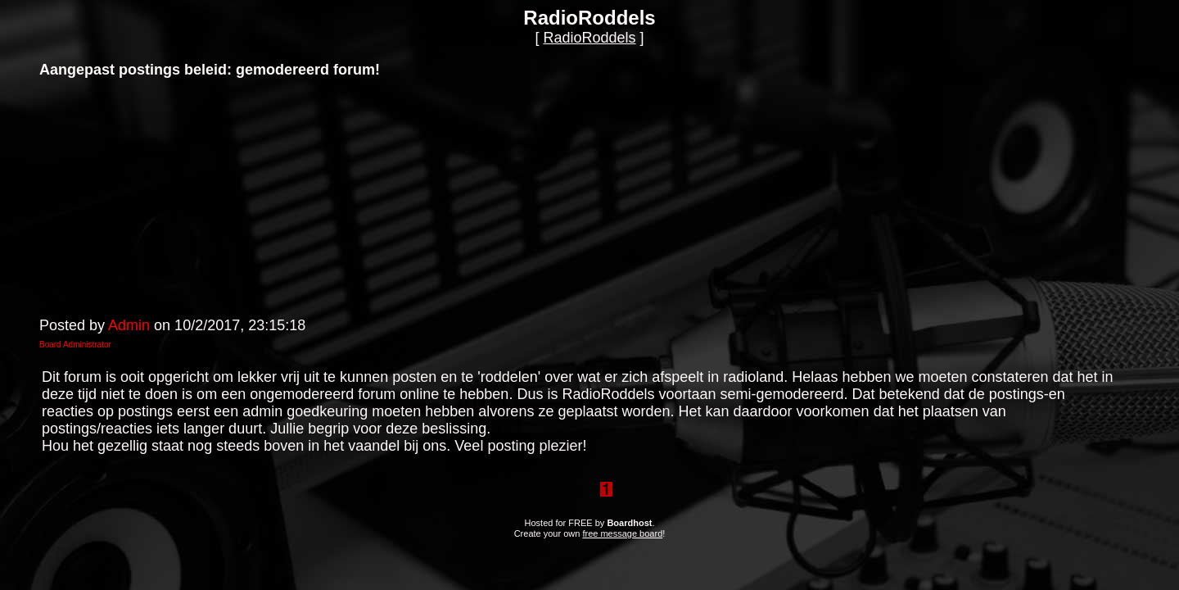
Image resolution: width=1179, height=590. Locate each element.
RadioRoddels (589, 38)
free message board (622, 533)
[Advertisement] (162, 195)
